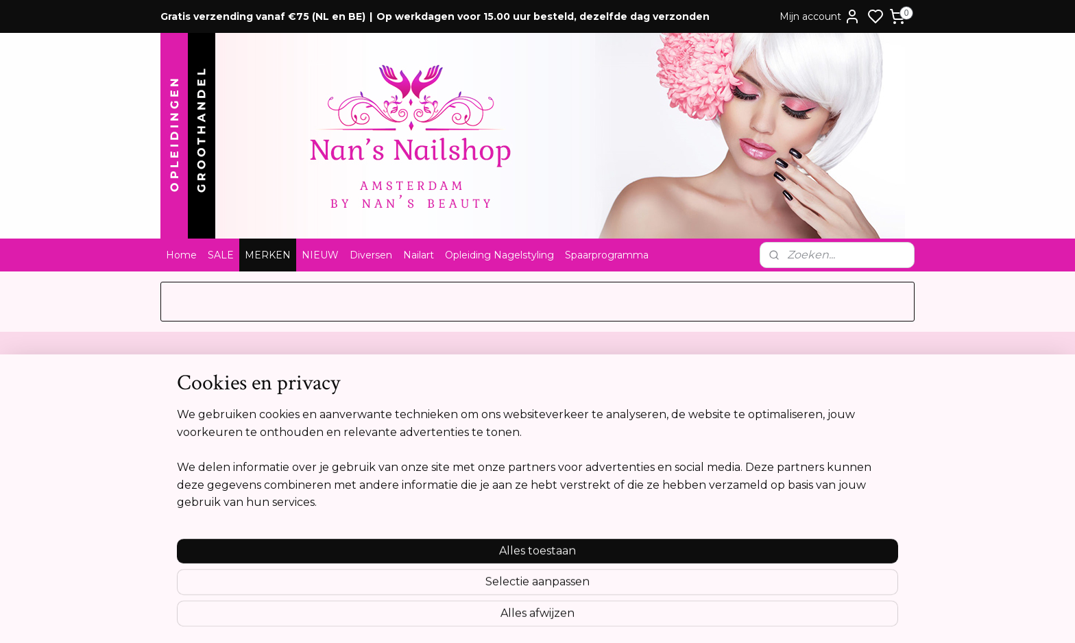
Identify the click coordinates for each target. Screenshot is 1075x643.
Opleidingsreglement (215, 477)
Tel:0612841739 (501, 449)
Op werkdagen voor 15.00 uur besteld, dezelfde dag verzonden (543, 16)
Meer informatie (811, 557)
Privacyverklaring (205, 449)
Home (181, 255)
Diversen (371, 255)
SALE (221, 255)
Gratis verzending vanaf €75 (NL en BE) (262, 16)
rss (611, 617)
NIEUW (320, 255)
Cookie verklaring (207, 463)
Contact (185, 392)
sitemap (585, 617)
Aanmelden (814, 454)
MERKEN (268, 255)
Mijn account (820, 16)
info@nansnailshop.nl (515, 477)
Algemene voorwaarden (222, 406)
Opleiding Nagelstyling (499, 255)
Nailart (418, 255)
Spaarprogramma (607, 255)
